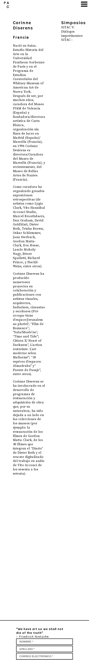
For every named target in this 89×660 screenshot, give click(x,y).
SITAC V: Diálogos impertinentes (72, 31)
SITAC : (66, 40)
